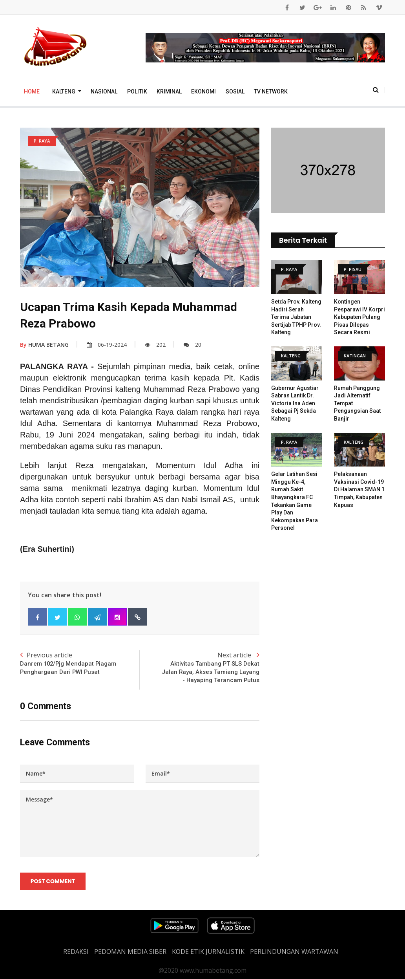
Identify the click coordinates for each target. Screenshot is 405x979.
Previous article (80, 663)
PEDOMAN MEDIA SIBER (130, 951)
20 (192, 344)
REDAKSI (76, 951)
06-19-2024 (107, 344)
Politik (137, 91)
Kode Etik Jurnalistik (208, 951)
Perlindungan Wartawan (294, 951)
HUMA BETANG (44, 344)
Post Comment (53, 882)
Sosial (235, 91)
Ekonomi (203, 91)
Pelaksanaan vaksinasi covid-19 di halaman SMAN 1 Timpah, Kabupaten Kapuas (359, 489)
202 (155, 344)
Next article (199, 667)
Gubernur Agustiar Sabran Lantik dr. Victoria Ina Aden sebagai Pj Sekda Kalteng (295, 403)
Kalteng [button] (64, 91)
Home (32, 91)
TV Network (271, 91)
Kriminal (169, 91)
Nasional (104, 91)
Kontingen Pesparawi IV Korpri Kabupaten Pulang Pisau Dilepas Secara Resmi (359, 316)
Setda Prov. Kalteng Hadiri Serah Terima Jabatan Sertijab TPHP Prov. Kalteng (296, 316)
